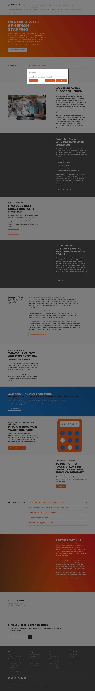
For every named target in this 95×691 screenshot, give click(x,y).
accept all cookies (61, 80)
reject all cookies (50, 80)
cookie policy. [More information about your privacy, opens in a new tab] (49, 77)
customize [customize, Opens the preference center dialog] (33, 80)
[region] (48, 76)
